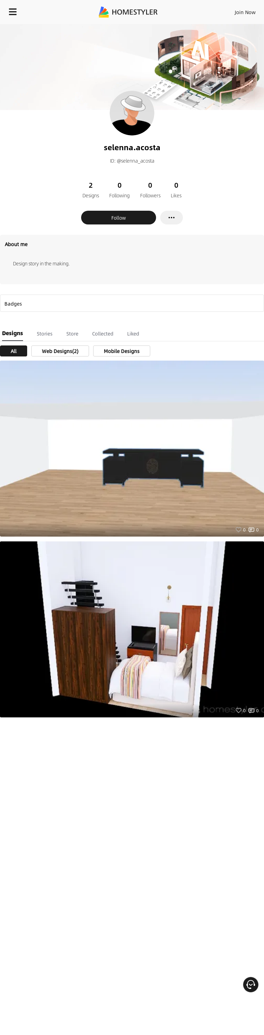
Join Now (245, 12)
